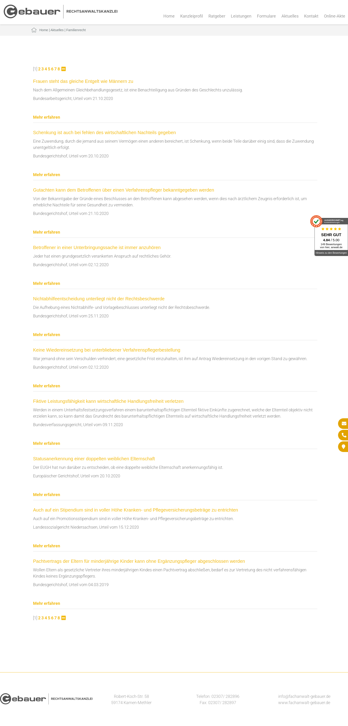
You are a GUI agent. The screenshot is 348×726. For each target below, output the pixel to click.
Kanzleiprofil (191, 16)
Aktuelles (290, 16)
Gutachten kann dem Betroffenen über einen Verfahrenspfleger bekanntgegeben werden (123, 190)
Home (169, 16)
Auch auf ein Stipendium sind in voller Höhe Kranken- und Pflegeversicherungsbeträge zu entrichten (135, 509)
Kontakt (311, 16)
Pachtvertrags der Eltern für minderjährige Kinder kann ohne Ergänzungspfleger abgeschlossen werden (139, 561)
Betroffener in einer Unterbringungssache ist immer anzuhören (97, 247)
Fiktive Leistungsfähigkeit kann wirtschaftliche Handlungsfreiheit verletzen (108, 401)
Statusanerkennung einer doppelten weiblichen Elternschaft (94, 458)
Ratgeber (216, 16)
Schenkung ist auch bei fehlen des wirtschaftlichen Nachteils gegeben (104, 132)
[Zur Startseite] (60, 17)
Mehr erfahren (46, 117)
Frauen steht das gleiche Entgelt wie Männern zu (83, 81)
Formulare (266, 16)
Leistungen (241, 16)
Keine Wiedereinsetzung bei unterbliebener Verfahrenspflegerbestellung (106, 349)
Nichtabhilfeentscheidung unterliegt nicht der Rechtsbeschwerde (99, 298)
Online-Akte (334, 16)
